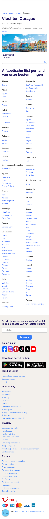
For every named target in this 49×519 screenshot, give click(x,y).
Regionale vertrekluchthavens (13, 376)
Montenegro (31, 157)
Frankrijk (6, 208)
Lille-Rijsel (6, 212)
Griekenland (7, 231)
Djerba (28, 268)
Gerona (28, 221)
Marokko (29, 116)
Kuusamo (6, 203)
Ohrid (28, 184)
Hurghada (6, 177)
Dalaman (29, 286)
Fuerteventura (31, 218)
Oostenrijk (30, 189)
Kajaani (5, 197)
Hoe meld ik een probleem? (13, 418)
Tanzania (29, 256)
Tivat (27, 160)
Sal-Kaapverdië (32, 88)
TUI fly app (6, 415)
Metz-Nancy (7, 215)
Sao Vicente (30, 91)
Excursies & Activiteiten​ (11, 470)
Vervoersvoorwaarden (10, 436)
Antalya (29, 280)
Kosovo (29, 96)
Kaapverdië (30, 81)
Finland (5, 191)
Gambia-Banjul (8, 227)
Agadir (28, 119)
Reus (28, 248)
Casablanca (30, 125)
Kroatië (29, 104)
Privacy (5, 439)
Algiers (4, 93)
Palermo (5, 297)
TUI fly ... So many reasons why (14, 412)
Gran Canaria (31, 224)
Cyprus (5, 156)
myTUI (4, 382)
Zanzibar (29, 260)
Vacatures (6, 394)
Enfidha (29, 271)
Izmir (28, 292)
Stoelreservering (8, 467)
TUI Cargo (6, 397)
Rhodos (5, 265)
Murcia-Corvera (32, 242)
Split (27, 111)
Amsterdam (30, 169)
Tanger (28, 140)
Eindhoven (30, 172)
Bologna (5, 283)
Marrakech (30, 128)
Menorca (29, 239)
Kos (3, 247)
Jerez (28, 230)
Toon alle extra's (8, 491)
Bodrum (29, 283)
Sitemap (22, 511)
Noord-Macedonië (33, 180)
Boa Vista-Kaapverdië (34, 85)
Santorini (5, 271)
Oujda (28, 134)
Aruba (4, 101)
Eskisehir (29, 289)
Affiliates (5, 403)
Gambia (5, 223)
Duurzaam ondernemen (11, 406)
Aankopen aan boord (10, 482)
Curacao (5, 31)
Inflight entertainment (10, 488)
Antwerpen (6, 113)
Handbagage (7, 431)
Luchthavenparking (9, 473)
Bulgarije (6, 136)
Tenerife (29, 251)
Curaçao (5, 148)
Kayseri (28, 295)
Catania (5, 288)
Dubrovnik (30, 108)
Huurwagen (6, 485)
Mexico (28, 148)
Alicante (29, 212)
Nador (28, 131)
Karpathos (6, 241)
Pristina (29, 99)
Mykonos (5, 259)
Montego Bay (7, 306)
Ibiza (27, 227)
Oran (4, 96)
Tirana (4, 85)
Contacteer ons (8, 451)
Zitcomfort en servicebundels (13, 461)
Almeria (29, 215)
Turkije (28, 276)
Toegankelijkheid (8, 445)
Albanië (5, 81)
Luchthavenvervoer (9, 476)
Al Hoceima (30, 122)
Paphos (5, 160)
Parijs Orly (6, 218)
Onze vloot (6, 400)
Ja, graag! (25, 337)
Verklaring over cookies (11, 442)
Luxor (4, 180)
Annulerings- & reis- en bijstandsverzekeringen (20, 448)
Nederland (30, 165)
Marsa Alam (6, 183)
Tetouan (29, 143)
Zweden (29, 300)
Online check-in (8, 464)
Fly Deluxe (6, 479)
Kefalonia (5, 244)
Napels (4, 294)
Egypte (5, 173)
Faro (27, 201)
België (4, 110)
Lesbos (5, 256)
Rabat (28, 137)
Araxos (4, 235)
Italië (4, 279)
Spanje (28, 209)
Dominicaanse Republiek (12, 165)
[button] (5, 512)
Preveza (5, 262)
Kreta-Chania (7, 250)
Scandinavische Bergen (35, 304)
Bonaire (5, 127)
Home (4, 13)
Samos (4, 268)
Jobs (16, 511)
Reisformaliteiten (8, 434)
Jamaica (5, 302)
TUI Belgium (7, 409)
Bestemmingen (15, 13)
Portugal (29, 197)
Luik (3, 119)
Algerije (5, 90)
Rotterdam (30, 175)
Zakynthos (6, 274)
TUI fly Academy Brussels (35, 511)
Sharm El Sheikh (8, 186)
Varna (4, 143)
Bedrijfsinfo (6, 391)
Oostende (6, 122)
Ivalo (4, 194)
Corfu (4, 238)
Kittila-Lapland (8, 200)
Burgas (4, 140)
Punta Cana (6, 168)
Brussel (5, 116)
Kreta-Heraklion (8, 253)
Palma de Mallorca (33, 245)
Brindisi (5, 286)
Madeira (29, 204)
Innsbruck (29, 192)
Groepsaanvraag (8, 379)
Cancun (29, 152)
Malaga (28, 236)
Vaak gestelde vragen (10, 428)
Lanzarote (30, 233)
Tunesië (29, 265)
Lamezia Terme (8, 291)
